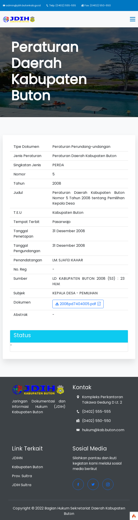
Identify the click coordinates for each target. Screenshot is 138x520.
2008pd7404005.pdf (78, 303)
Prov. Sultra (22, 475)
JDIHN (17, 458)
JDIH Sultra (21, 484)
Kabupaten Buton (27, 467)
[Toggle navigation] (132, 19)
